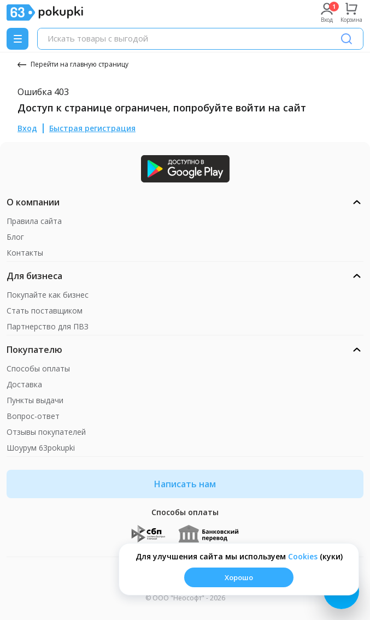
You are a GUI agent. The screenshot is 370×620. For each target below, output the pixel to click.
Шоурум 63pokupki (41, 447)
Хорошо (239, 577)
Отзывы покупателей (46, 432)
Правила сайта (34, 221)
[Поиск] (346, 38)
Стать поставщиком (45, 310)
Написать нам (185, 484)
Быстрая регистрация (92, 128)
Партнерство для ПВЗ (48, 326)
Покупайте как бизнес (48, 295)
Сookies (303, 556)
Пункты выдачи (35, 400)
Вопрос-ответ (33, 416)
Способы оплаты (38, 368)
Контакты (25, 252)
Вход (27, 128)
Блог (15, 237)
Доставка (24, 384)
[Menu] (17, 39)
